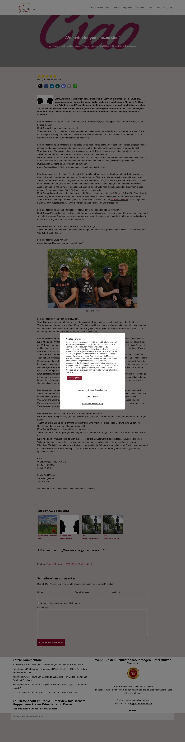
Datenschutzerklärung (92, 404)
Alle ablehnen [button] (92, 397)
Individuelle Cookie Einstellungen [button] (92, 390)
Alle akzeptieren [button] (74, 378)
